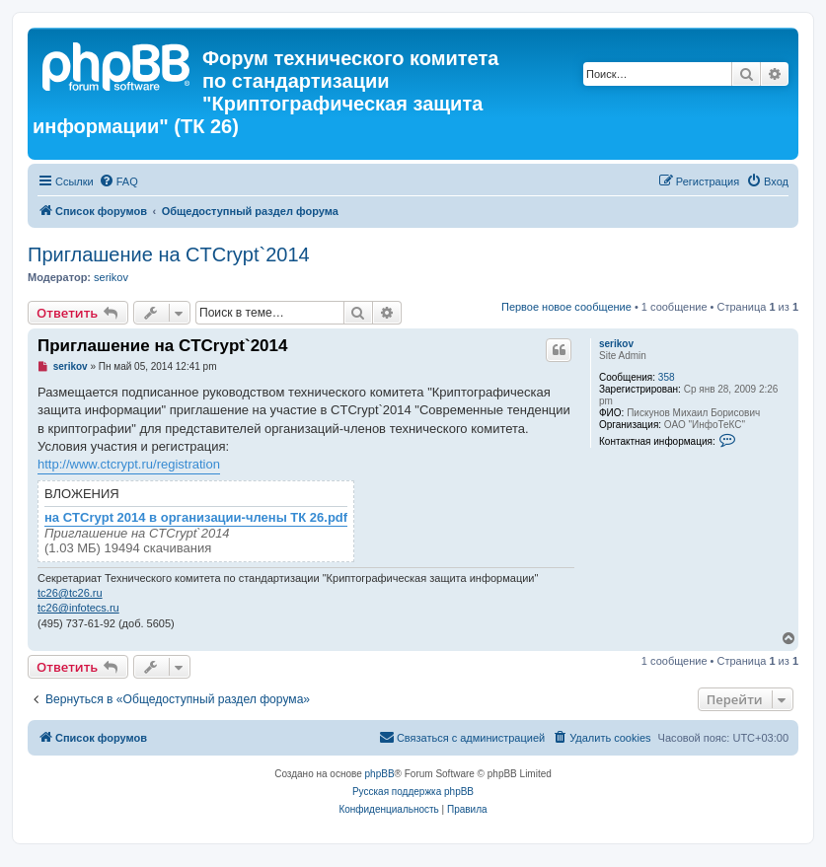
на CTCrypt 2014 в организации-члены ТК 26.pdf (195, 518)
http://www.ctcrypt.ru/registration (129, 464)
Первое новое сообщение (566, 307)
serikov (111, 277)
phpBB (380, 773)
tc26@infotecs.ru (78, 608)
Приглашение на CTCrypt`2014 (169, 254)
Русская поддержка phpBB (413, 791)
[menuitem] (118, 181)
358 (666, 377)
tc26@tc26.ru (70, 593)
